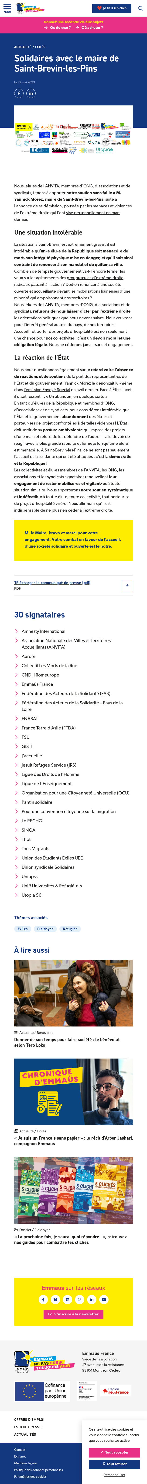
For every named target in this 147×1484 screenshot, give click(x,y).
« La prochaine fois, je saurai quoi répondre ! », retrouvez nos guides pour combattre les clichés (70, 1239)
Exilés (40, 47)
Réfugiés (70, 928)
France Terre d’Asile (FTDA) (45, 728)
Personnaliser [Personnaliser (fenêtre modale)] (114, 1475)
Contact (19, 1450)
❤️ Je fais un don (111, 8)
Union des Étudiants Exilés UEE (48, 858)
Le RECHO (28, 821)
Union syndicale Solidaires (44, 867)
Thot (22, 839)
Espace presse (27, 1427)
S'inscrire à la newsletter (73, 1314)
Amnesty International (39, 631)
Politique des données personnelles (38, 1470)
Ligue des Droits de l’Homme (46, 774)
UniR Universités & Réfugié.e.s (48, 886)
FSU (22, 737)
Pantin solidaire (33, 802)
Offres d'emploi (29, 1419)
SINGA (24, 830)
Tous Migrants (31, 848)
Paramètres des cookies (30, 1477)
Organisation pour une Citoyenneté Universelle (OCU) (72, 793)
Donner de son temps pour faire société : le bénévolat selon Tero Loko (67, 1042)
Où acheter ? (89, 28)
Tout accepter (114, 1453)
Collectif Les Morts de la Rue (45, 665)
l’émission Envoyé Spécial (47, 390)
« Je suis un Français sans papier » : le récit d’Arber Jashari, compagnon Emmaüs (73, 1141)
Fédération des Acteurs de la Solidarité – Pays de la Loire (68, 706)
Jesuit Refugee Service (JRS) (45, 765)
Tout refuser (114, 1464)
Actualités (25, 1434)
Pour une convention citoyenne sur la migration (65, 811)
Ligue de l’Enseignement (43, 783)
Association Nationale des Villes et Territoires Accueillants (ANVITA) (62, 644)
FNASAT (26, 718)
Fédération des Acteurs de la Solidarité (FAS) (62, 693)
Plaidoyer (45, 928)
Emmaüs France (33, 684)
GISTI (23, 746)
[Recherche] (140, 8)
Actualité (22, 47)
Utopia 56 (27, 895)
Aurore (25, 656)
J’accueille (28, 755)
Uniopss (26, 876)
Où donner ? (57, 28)
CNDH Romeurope (36, 675)
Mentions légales (26, 1463)
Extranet (20, 1456)
